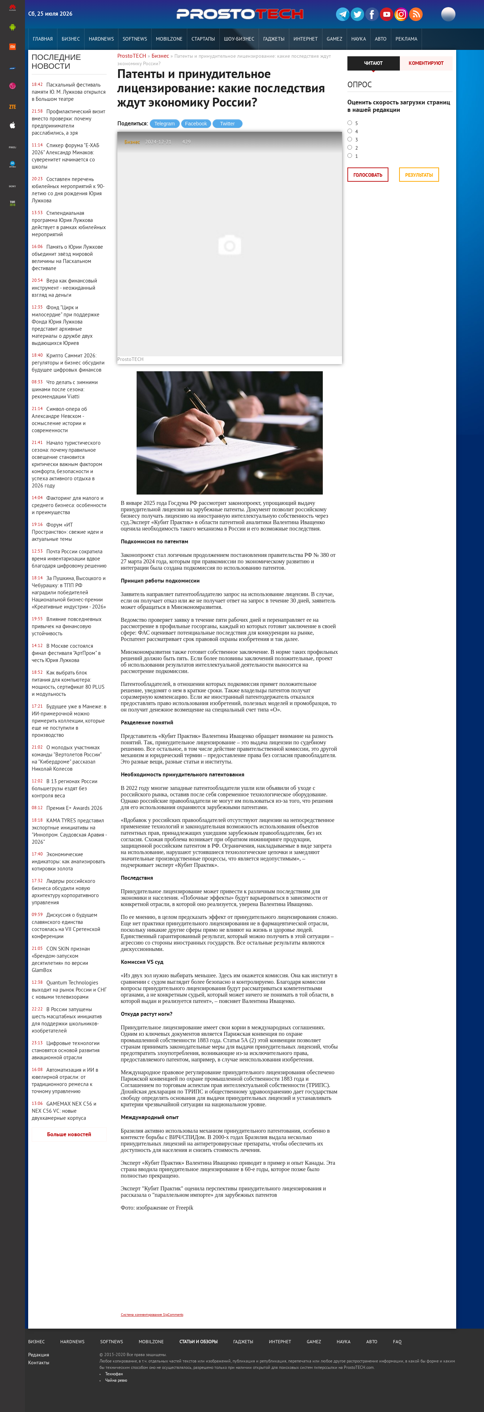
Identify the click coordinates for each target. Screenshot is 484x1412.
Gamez (334, 39)
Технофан (114, 1374)
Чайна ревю (116, 1380)
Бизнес (71, 39)
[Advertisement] (229, 1266)
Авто (381, 39)
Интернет (306, 39)
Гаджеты (274, 39)
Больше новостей (69, 1134)
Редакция (38, 1355)
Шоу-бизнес (239, 39)
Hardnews (101, 39)
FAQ (397, 1342)
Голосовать (367, 175)
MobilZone (169, 39)
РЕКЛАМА (406, 39)
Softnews (135, 39)
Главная (43, 39)
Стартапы (203, 39)
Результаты (419, 175)
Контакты (38, 1363)
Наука (358, 39)
